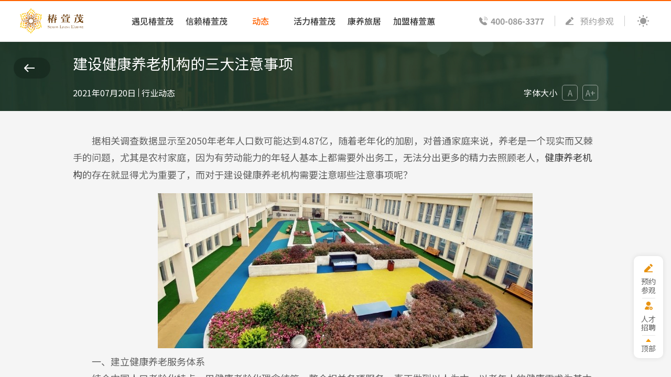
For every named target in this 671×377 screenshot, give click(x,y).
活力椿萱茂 (315, 21)
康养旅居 (364, 21)
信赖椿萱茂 (207, 21)
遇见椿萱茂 (153, 21)
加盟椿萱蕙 (414, 21)
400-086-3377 (517, 21)
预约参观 (597, 21)
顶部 (648, 348)
